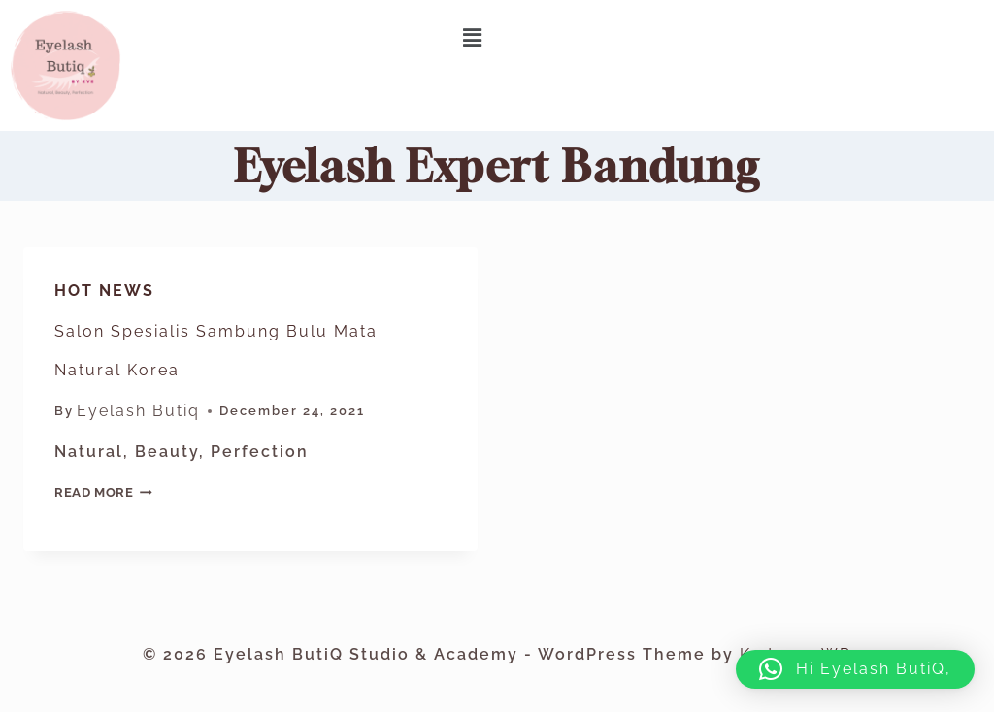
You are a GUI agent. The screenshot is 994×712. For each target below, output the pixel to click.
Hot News (104, 290)
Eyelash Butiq (138, 411)
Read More (103, 492)
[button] (473, 37)
